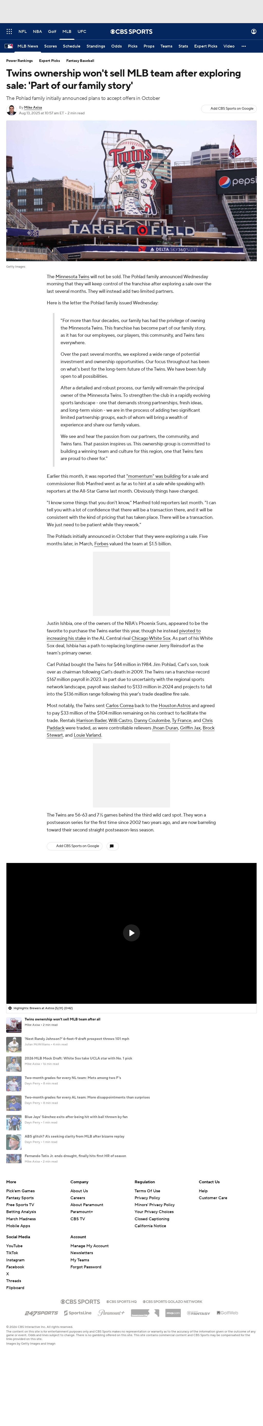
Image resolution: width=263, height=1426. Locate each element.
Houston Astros (175, 706)
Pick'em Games (20, 1240)
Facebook (15, 1316)
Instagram (15, 1309)
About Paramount (86, 1254)
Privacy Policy (147, 1247)
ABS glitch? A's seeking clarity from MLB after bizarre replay (74, 1136)
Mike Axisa (33, 107)
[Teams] (166, 46)
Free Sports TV (20, 1254)
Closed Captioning (152, 1268)
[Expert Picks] (205, 46)
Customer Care (213, 1247)
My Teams (79, 1309)
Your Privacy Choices (154, 1261)
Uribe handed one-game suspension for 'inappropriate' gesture (77, 1195)
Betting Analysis (21, 1261)
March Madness (21, 1268)
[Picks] (132, 46)
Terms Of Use (147, 1240)
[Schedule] (71, 46)
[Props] (148, 46)
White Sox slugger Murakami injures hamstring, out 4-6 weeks (76, 1175)
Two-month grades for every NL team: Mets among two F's (73, 1078)
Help (203, 1240)
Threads (13, 1330)
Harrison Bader (91, 721)
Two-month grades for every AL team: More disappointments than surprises (87, 1097)
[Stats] (183, 46)
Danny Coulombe (152, 721)
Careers (77, 1247)
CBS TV (77, 1268)
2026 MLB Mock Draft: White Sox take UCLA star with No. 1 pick (78, 1058)
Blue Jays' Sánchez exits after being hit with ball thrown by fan (76, 1117)
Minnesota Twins (72, 277)
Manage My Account (89, 1295)
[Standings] (95, 46)
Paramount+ (81, 1261)
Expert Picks (49, 61)
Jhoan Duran (165, 728)
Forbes (101, 544)
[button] (244, 46)
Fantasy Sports (20, 1247)
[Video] (229, 46)
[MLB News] (27, 46)
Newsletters (81, 1302)
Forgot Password (85, 1316)
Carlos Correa (120, 706)
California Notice (150, 1275)
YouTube (14, 1295)
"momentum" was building (153, 476)
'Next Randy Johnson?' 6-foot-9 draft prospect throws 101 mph (77, 1039)
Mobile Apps (18, 1275)
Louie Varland (87, 735)
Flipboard (15, 1337)
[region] (131, 933)
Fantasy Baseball (80, 61)
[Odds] (116, 46)
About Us (79, 1240)
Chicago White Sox (151, 638)
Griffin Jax (190, 728)
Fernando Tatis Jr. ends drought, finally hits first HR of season (75, 1156)
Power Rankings (19, 61)
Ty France (181, 721)
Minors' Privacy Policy (155, 1254)
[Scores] (50, 46)
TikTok (12, 1302)
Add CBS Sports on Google (232, 108)
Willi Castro (120, 721)
